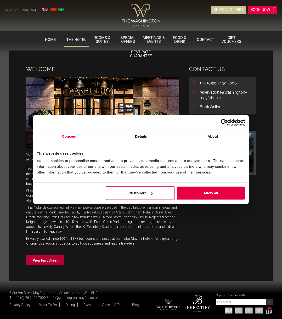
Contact (29, 9)
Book (263, 9)
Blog (135, 305)
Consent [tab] (69, 136)
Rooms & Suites (102, 39)
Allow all (210, 193)
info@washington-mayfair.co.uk (74, 298)
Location (11, 9)
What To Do (48, 305)
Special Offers (229, 9)
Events (89, 305)
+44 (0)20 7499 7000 (218, 83)
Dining (70, 305)
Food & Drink (179, 39)
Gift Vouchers (231, 39)
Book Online (210, 107)
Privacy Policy (20, 305)
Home (50, 39)
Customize (140, 193)
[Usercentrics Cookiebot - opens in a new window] (224, 122)
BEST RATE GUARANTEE (141, 54)
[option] (195, 303)
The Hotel (76, 39)
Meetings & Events (154, 39)
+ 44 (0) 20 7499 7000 (29, 298)
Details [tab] (141, 136)
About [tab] (213, 136)
